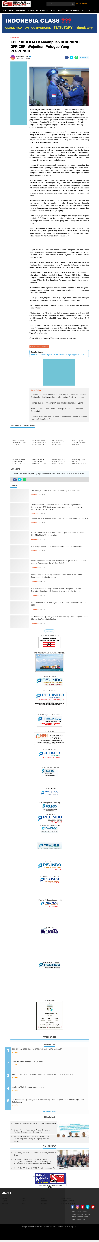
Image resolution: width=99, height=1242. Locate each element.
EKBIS (23, 1199)
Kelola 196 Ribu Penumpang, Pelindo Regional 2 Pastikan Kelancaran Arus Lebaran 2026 (32, 1132)
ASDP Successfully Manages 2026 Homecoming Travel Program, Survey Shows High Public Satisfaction (57, 621)
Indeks (11, 10)
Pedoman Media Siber (78, 1215)
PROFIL (89, 10)
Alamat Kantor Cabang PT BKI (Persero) (38, 1062)
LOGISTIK (60, 10)
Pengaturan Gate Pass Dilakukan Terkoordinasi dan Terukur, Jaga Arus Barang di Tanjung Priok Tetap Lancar (33, 1139)
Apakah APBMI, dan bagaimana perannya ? (39, 1088)
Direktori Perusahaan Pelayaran (81, 1218)
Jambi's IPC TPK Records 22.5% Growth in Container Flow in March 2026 (56, 521)
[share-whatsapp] (76, 57)
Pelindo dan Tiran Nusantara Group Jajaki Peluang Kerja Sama (35, 1125)
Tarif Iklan (90, 1215)
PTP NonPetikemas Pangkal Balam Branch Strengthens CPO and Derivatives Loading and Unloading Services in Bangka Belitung (58, 593)
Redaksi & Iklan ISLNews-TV (80, 1212)
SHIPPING (44, 1204)
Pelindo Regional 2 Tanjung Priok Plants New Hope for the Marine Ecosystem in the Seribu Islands (58, 579)
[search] (60, 4)
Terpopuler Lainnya (49, 1112)
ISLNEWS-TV (44, 10)
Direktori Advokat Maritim (79, 1221)
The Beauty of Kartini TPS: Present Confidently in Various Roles (58, 493)
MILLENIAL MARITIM (72, 10)
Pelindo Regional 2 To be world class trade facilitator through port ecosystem (50, 1077)
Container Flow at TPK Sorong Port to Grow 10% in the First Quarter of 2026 (57, 605)
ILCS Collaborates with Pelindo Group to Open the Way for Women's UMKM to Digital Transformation (58, 537)
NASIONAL (5, 1204)
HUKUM (4, 1202)
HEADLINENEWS (33, 10)
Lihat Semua (49, 631)
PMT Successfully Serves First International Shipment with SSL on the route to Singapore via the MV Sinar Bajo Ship (59, 565)
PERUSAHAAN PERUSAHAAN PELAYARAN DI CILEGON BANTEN (51, 1049)
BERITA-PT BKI (20, 10)
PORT (82, 10)
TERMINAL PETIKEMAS (68, 1204)
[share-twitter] (71, 57)
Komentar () (84, 57)
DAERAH (4, 1199)
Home (5, 10)
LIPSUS (53, 10)
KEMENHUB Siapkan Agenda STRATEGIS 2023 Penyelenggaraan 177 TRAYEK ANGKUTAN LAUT (59, 355)
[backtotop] (49, 1189)
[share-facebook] (67, 57)
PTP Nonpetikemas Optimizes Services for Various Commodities (56, 549)
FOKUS (33, 347)
